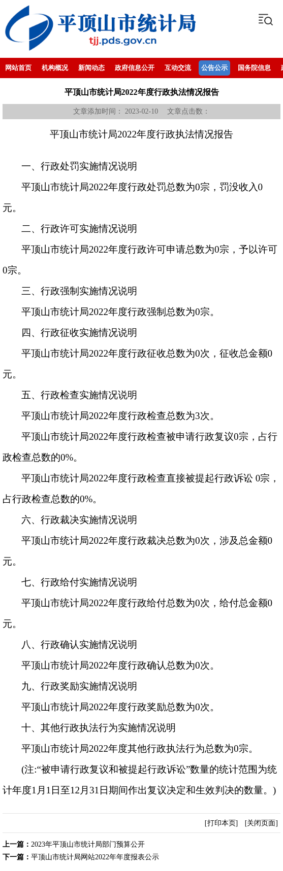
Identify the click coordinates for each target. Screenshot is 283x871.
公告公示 (214, 68)
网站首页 (18, 68)
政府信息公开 (134, 68)
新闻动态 (91, 68)
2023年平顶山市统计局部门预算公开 (88, 844)
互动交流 (178, 68)
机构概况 (55, 68)
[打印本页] (221, 823)
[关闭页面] (261, 823)
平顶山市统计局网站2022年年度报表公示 (95, 857)
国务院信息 (254, 68)
